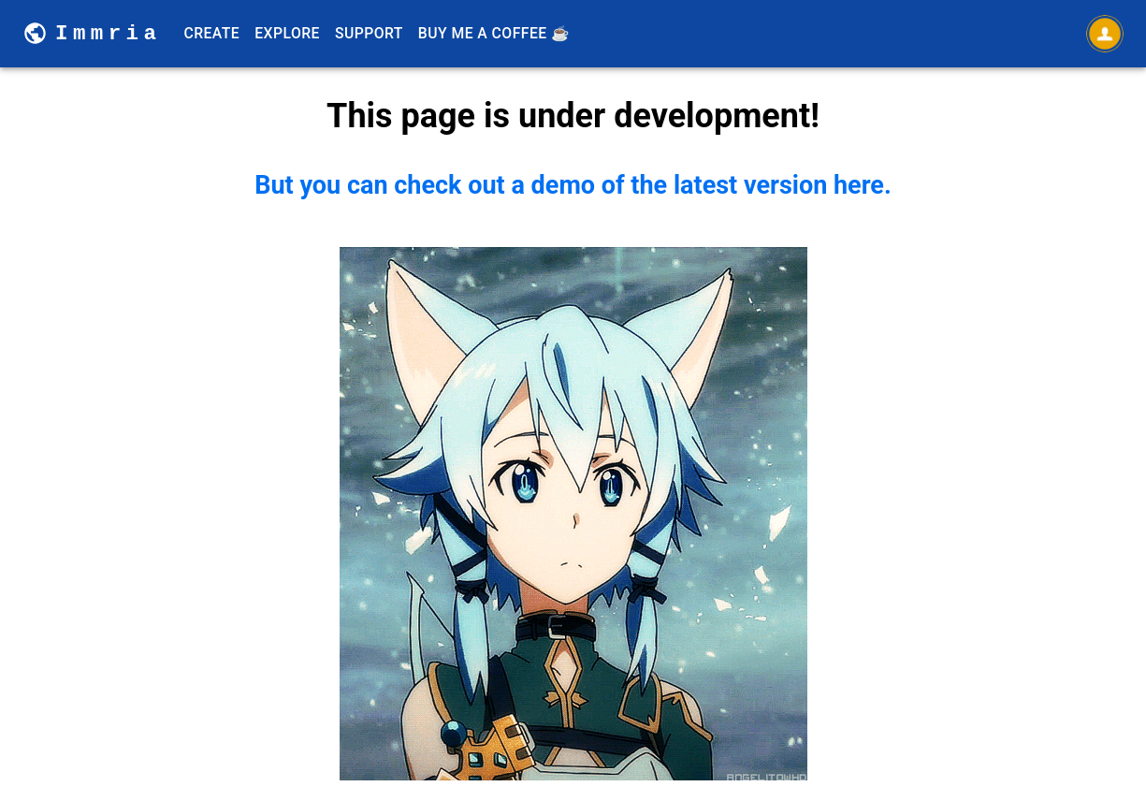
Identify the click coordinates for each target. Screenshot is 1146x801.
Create (211, 33)
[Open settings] (1105, 33)
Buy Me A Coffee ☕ (494, 33)
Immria (108, 33)
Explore (287, 33)
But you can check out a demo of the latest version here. (573, 474)
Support (369, 33)
